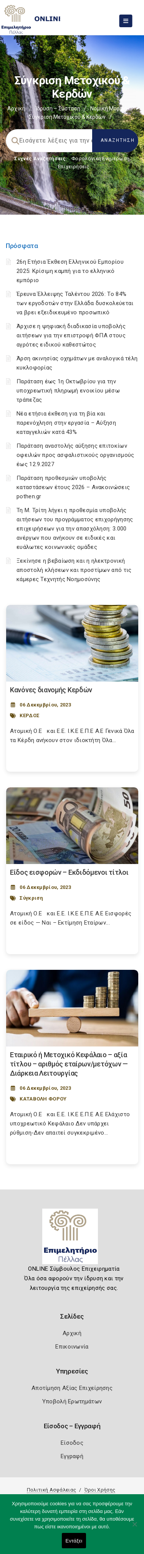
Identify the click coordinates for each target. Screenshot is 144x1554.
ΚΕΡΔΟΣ (30, 715)
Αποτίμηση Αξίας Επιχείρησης (72, 1388)
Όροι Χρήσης (99, 1490)
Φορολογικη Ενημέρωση (100, 158)
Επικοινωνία (71, 1346)
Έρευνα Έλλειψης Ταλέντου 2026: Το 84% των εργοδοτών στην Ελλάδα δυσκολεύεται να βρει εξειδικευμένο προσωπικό (75, 303)
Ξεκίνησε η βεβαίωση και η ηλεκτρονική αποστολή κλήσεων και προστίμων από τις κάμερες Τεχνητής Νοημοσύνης (74, 570)
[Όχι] (134, 1528)
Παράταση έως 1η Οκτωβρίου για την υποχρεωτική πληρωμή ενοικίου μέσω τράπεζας (68, 390)
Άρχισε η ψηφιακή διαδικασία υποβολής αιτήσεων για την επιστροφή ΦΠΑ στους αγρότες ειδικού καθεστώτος (71, 335)
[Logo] (72, 1239)
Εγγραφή (72, 1456)
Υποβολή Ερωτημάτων (72, 1401)
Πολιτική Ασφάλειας (51, 1490)
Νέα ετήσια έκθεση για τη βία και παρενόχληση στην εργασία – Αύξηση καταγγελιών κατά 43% (66, 422)
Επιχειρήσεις (73, 166)
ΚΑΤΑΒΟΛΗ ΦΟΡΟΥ (43, 1099)
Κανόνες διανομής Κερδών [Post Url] (51, 690)
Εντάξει (74, 1541)
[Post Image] (72, 643)
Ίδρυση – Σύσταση (57, 108)
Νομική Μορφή (108, 108)
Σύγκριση (31, 898)
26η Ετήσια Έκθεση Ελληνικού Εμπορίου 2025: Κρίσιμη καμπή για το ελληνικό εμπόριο (70, 271)
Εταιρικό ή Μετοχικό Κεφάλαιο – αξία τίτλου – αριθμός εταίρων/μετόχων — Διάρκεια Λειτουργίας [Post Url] (69, 1064)
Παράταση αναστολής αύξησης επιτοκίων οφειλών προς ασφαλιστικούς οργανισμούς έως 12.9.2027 (75, 455)
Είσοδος (72, 1442)
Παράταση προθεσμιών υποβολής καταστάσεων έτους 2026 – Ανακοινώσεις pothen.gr (73, 487)
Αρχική (16, 108)
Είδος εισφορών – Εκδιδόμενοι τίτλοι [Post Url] (69, 872)
